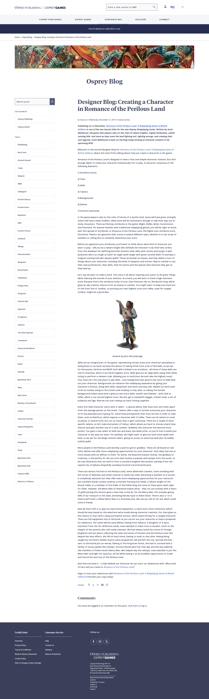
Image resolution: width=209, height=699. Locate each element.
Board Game (23, 270)
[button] (172, 7)
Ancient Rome (23, 207)
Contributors (113, 19)
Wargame (22, 262)
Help (47, 641)
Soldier (21, 411)
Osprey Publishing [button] (50, 19)
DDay (20, 450)
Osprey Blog (27, 37)
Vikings (21, 246)
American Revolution (26, 348)
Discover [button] (140, 19)
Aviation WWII (23, 473)
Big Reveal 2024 (24, 379)
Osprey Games (24, 127)
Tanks (20, 168)
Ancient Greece (24, 231)
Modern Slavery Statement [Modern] (26, 654)
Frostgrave (22, 317)
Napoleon (22, 215)
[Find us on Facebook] (93, 641)
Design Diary (23, 285)
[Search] (154, 7)
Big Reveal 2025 (24, 458)
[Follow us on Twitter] (106, 641)
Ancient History (24, 199)
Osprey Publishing (25, 119)
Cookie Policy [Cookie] (20, 658)
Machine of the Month (27, 403)
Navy (20, 387)
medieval (21, 238)
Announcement (24, 254)
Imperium (22, 309)
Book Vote (22, 152)
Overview (19, 641)
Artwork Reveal (24, 160)
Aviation (21, 325)
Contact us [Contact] (49, 645)
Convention (22, 340)
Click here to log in (137, 605)
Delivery (48, 650)
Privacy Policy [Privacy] (20, 645)
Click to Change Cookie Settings (28, 663)
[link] (89, 585)
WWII (20, 184)
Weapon (21, 176)
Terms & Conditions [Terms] (23, 650)
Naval (20, 364)
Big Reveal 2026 (24, 466)
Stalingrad (22, 191)
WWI (19, 223)
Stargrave (22, 293)
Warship (21, 372)
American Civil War (25, 419)
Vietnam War (23, 301)
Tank (20, 434)
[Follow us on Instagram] (100, 641)
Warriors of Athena (26, 481)
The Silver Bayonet (25, 332)
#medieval (22, 442)
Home (17, 37)
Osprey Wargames (25, 426)
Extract (21, 356)
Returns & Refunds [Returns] (53, 654)
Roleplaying (22, 144)
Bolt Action (22, 395)
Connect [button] (164, 19)
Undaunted (22, 278)
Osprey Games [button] (83, 19)
